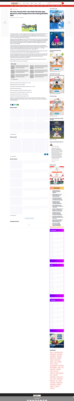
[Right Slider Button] (63, 6)
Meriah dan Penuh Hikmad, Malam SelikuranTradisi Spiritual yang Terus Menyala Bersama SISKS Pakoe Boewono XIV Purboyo (57, 220)
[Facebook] (11, 104)
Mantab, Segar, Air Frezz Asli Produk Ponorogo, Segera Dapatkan (57, 195)
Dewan (38, 5)
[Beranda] (11, 9)
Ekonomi (23, 5)
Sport (40, 3)
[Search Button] (63, 3)
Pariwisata (33, 5)
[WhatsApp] (16, 104)
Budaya (52, 5)
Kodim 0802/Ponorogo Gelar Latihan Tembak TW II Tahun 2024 (57, 206)
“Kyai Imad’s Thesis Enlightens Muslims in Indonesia (56, 191)
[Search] (55, 3)
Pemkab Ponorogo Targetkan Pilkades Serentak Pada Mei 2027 (57, 202)
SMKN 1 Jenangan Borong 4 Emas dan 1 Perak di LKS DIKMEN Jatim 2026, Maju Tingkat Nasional (57, 209)
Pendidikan (28, 5)
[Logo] (37, 395)
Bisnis (32, 3)
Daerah (15, 5)
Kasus (42, 5)
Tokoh (45, 5)
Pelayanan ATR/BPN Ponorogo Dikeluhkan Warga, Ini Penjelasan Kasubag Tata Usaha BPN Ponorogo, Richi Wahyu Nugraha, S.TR (57, 224)
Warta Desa (58, 5)
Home (24, 3)
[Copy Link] (18, 104)
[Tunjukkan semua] (62, 230)
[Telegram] (14, 104)
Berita (27, 3)
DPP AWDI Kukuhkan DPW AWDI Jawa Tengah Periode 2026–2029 (57, 217)
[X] (12, 104)
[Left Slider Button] (45, 154)
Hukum (19, 5)
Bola (36, 3)
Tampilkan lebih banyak (29, 218)
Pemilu (49, 5)
